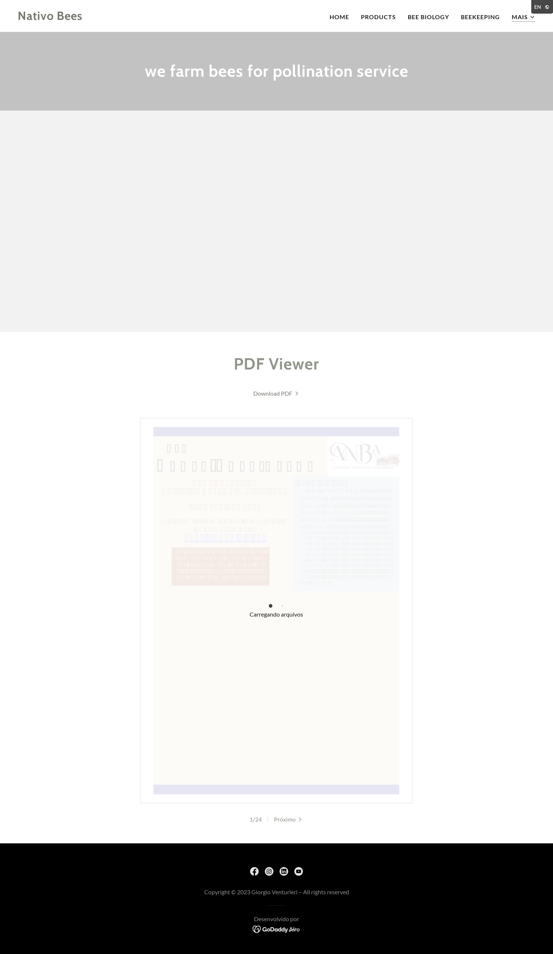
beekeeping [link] (480, 16)
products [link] (378, 16)
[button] (523, 17)
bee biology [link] (428, 16)
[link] (50, 17)
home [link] (339, 16)
